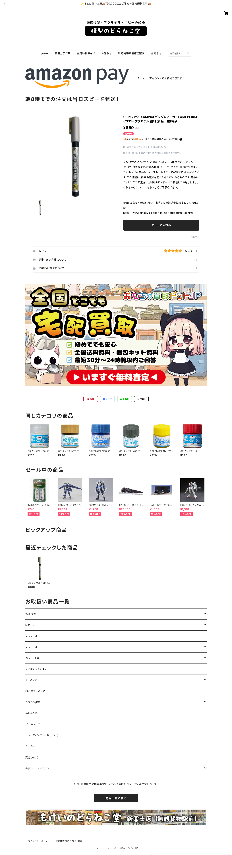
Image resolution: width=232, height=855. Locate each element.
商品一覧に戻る (116, 798)
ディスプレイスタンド (37, 669)
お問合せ (156, 53)
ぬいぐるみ (31, 713)
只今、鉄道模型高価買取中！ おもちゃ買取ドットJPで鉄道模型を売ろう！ (116, 783)
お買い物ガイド (86, 53)
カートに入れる (161, 225)
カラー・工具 (32, 658)
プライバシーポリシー (39, 841)
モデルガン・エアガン (37, 768)
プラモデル (31, 646)
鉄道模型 (30, 613)
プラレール (31, 635)
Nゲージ (30, 624)
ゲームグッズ (32, 724)
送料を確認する (158, 147)
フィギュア (31, 680)
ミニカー (30, 746)
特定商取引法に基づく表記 (69, 841)
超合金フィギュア (35, 691)
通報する (194, 237)
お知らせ (106, 53)
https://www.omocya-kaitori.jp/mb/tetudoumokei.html (158, 212)
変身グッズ (31, 757)
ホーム (44, 53)
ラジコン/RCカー (35, 702)
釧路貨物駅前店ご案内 (131, 53)
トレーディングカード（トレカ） (42, 735)
